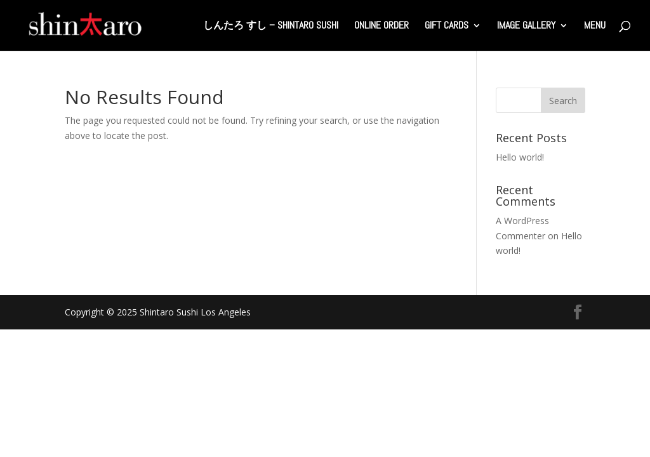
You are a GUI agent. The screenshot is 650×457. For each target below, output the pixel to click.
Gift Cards (446, 26)
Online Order (381, 26)
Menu (595, 26)
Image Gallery (526, 26)
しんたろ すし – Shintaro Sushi (270, 26)
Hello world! (520, 157)
